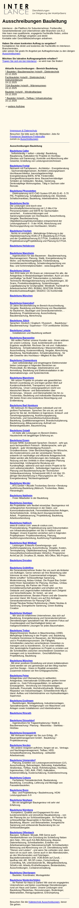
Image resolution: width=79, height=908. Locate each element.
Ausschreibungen (11, 53)
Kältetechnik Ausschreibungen (44, 902)
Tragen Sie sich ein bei (19, 61)
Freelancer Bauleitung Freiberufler (27, 136)
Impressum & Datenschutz (23, 130)
